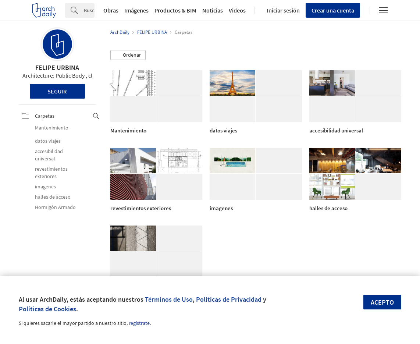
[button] (128, 55)
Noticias (212, 10)
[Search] (89, 10)
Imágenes (136, 10)
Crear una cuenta (333, 10)
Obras (110, 10)
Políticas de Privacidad (228, 299)
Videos (237, 10)
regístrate (139, 323)
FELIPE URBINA (57, 67)
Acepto (382, 302)
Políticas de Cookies (47, 309)
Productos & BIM (175, 10)
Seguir (57, 91)
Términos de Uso (169, 299)
